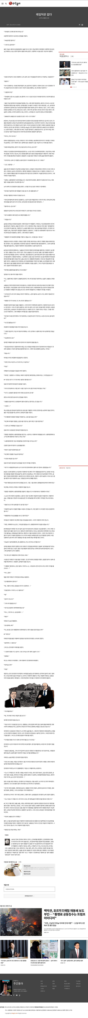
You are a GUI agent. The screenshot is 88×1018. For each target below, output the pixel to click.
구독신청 (78, 983)
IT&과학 (54, 986)
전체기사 (43, 991)
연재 (65, 981)
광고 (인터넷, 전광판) (15, 1007)
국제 (53, 983)
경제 (53, 981)
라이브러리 (67, 986)
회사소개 (7, 1007)
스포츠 (42, 988)
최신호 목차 (67, 983)
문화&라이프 (44, 986)
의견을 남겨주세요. (10, 889)
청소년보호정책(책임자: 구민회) (50, 1007)
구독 (20, 862)
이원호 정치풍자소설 (10, 862)
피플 (53, 988)
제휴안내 (22, 1007)
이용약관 (32, 1007)
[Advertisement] (26, 64)
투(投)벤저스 (64, 56)
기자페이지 (67, 988)
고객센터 (27, 1007)
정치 (42, 981)
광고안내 (78, 986)
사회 (42, 983)
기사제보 (78, 981)
